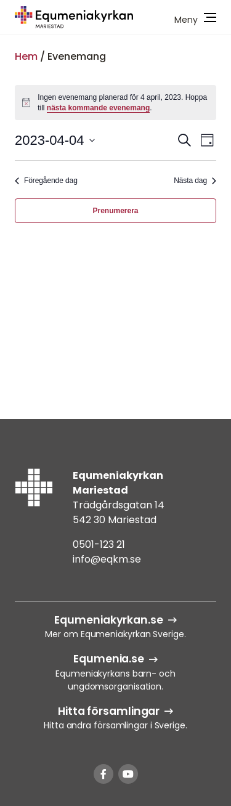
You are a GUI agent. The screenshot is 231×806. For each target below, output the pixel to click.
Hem (26, 56)
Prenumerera (115, 210)
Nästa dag (195, 180)
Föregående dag (46, 180)
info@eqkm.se (107, 559)
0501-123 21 (99, 544)
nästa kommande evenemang (98, 108)
